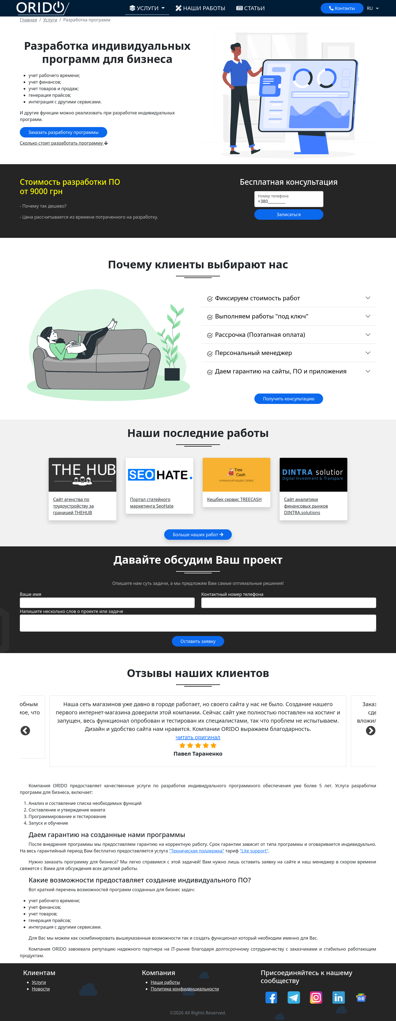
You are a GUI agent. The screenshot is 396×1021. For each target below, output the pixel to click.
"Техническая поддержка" (196, 851)
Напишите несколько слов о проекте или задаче (71, 611)
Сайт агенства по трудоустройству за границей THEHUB (73, 506)
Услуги (39, 982)
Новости (41, 989)
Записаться (289, 214)
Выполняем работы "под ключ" (258, 316)
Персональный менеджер (249, 352)
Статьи (250, 8)
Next (370, 731)
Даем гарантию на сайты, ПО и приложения (276, 371)
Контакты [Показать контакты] (342, 8)
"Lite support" (254, 851)
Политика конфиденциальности (185, 989)
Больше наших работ (198, 535)
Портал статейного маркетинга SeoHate (152, 502)
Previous (25, 731)
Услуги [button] (148, 8)
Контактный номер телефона (232, 594)
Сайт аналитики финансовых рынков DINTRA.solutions (306, 506)
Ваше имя (30, 594)
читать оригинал (198, 737)
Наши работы (200, 8)
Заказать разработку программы (63, 132)
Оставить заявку (197, 641)
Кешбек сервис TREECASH (234, 499)
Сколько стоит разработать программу (64, 143)
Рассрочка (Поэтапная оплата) (256, 334)
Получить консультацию (288, 399)
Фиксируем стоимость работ (253, 298)
